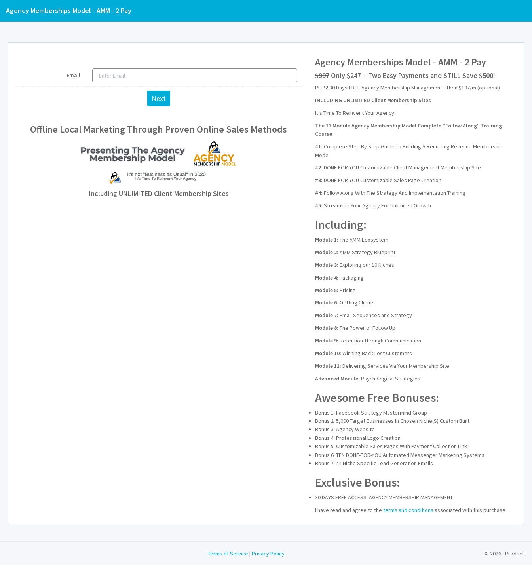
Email (73, 75)
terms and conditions (408, 510)
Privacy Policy (268, 553)
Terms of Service (228, 553)
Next (159, 98)
